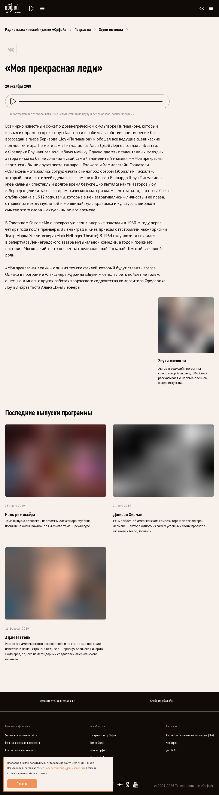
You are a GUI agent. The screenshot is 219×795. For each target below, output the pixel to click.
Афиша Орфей (98, 750)
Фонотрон (171, 743)
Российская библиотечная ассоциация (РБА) (190, 735)
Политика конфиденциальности (22, 743)
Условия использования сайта (21, 735)
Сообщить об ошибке (161, 701)
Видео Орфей (97, 743)
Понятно (22, 783)
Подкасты (82, 29)
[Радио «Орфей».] (31, 8)
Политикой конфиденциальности (65, 768)
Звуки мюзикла (111, 29)
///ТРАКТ (171, 750)
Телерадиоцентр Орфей (103, 735)
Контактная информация (19, 750)
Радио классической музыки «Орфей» (35, 29)
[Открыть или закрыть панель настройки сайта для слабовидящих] (202, 8)
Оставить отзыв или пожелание (57, 701)
